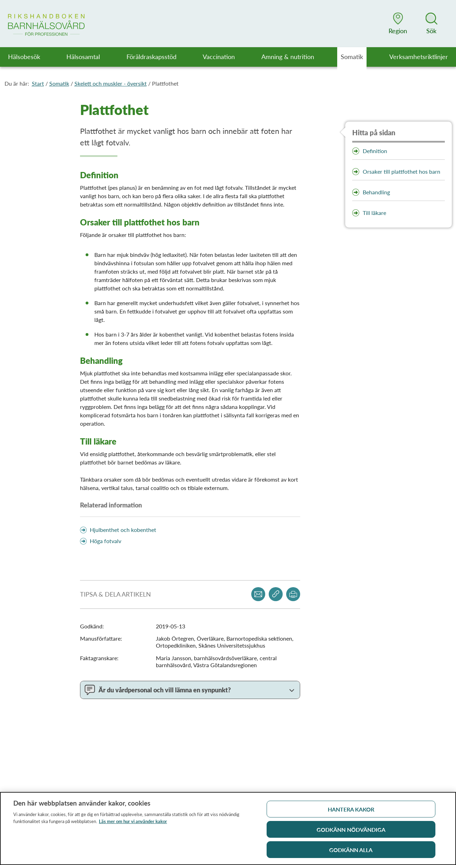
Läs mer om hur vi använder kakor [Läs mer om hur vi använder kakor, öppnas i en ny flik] (133, 823)
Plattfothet (165, 83)
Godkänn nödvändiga (351, 831)
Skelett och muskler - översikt (110, 83)
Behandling (376, 192)
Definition (375, 150)
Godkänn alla (350, 852)
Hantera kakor (351, 811)
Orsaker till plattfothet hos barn (401, 171)
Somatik (59, 83)
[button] (398, 23)
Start (38, 83)
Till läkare (374, 212)
